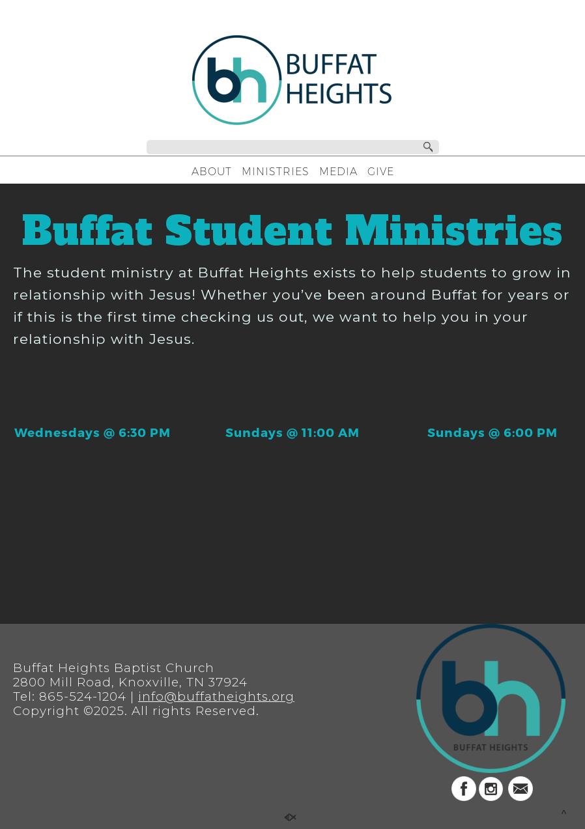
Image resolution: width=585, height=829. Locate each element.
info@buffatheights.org (216, 696)
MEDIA (338, 171)
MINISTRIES (275, 171)
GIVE (380, 171)
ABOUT (212, 171)
